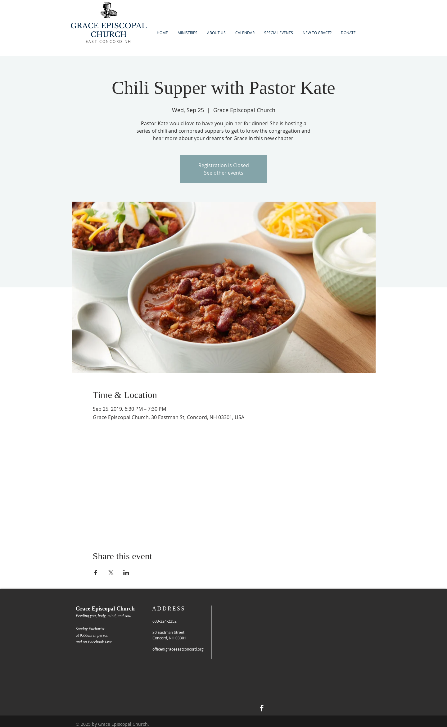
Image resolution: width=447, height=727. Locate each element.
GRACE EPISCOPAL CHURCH (108, 30)
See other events (223, 172)
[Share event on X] (111, 572)
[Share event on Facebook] (96, 572)
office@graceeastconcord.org (178, 649)
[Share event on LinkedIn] (126, 572)
